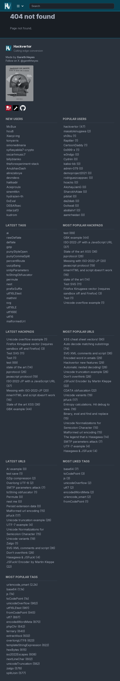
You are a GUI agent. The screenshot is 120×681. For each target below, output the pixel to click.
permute (12, 279)
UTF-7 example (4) (77, 446)
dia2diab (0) (71, 201)
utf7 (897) (13, 617)
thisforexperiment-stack (22, 164)
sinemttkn (12, 191)
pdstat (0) (70, 196)
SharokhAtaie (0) (75, 191)
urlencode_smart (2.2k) (22, 584)
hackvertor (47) (74, 126)
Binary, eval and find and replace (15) (86, 416)
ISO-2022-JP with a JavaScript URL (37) (88, 244)
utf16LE (11, 307)
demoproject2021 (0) (78, 173)
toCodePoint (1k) (17, 598)
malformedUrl (15, 321)
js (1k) (10, 594)
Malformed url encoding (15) (83, 432)
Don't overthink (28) (77, 376)
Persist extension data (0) (23, 506)
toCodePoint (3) (74, 473)
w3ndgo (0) (71, 154)
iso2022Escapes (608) (21, 654)
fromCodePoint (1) (76, 501)
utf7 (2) (69, 487)
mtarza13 (12, 210)
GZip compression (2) (21, 478)
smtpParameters (17, 270)
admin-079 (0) (73, 168)
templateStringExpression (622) (27, 645)
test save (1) (14, 473)
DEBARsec (13, 205)
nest (9, 284)
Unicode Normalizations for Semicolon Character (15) (82, 425)
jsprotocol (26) (74, 256)
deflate (11, 242)
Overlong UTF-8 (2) (20, 483)
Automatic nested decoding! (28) (85, 367)
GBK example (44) (76, 237)
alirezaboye (14, 173)
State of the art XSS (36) (80, 251)
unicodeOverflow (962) (22, 603)
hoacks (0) (71, 182)
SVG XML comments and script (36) (88, 353)
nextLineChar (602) (19, 659)
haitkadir (12, 182)
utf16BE (11, 312)
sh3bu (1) (70, 136)
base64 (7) (71, 469)
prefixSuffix (14, 289)
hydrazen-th (14, 196)
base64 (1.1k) (15, 589)
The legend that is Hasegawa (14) (86, 437)
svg (8, 302)
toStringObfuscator (19, 275)
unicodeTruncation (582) (23, 663)
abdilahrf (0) (72, 210)
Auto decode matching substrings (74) (86, 346)
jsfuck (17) (71, 400)
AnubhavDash (16, 168)
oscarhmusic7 (16, 154)
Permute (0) (14, 497)
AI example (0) (16, 469)
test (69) (69, 233)
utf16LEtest (13, 293)
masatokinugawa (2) (77, 131)
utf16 (9, 316)
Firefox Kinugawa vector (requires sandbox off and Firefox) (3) (87, 291)
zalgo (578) (14, 668)
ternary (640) (15, 631)
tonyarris (12, 140)
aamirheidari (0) (74, 215)
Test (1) (69, 298)
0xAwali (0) (71, 205)
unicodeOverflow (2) (77, 483)
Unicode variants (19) (78, 395)
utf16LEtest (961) (17, 608)
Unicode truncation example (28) (86, 372)
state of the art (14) (77, 279)
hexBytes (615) (16, 650)
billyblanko (13, 159)
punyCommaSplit (18, 256)
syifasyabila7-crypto (20, 150)
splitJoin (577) (16, 673)
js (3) (67, 478)
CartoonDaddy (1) (76, 145)
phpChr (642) (15, 626)
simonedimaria (16, 145)
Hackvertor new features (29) (84, 362)
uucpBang (13, 265)
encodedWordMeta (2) (79, 492)
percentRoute (15, 261)
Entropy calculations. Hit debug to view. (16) (87, 407)
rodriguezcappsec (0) (78, 178)
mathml (11, 298)
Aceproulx (13, 187)
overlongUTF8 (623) (20, 640)
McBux (11, 126)
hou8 (10, 131)
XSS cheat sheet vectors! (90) (84, 339)
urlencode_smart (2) (77, 497)
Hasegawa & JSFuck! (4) (80, 451)
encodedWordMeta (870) (23, 622)
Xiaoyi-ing (13, 136)
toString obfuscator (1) (21, 492)
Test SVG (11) (73, 284)
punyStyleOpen (17, 251)
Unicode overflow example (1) (84, 302)
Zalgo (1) (12, 543)
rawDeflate (13, 237)
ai (7, 233)
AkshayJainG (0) (75, 187)
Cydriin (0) (71, 159)
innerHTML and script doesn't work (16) (88, 272)
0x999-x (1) (71, 150)
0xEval (11, 201)
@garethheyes (29, 60)
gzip (9, 247)
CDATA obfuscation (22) (80, 390)
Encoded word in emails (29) (83, 358)
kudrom (11, 215)
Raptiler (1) (71, 140)
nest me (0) (14, 501)
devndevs (12, 178)
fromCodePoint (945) (20, 612)
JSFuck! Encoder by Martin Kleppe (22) (87, 383)
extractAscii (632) (18, 636)
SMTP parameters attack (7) (83, 441)
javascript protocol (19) (79, 265)
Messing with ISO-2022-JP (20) (85, 261)
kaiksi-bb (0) (72, 164)
